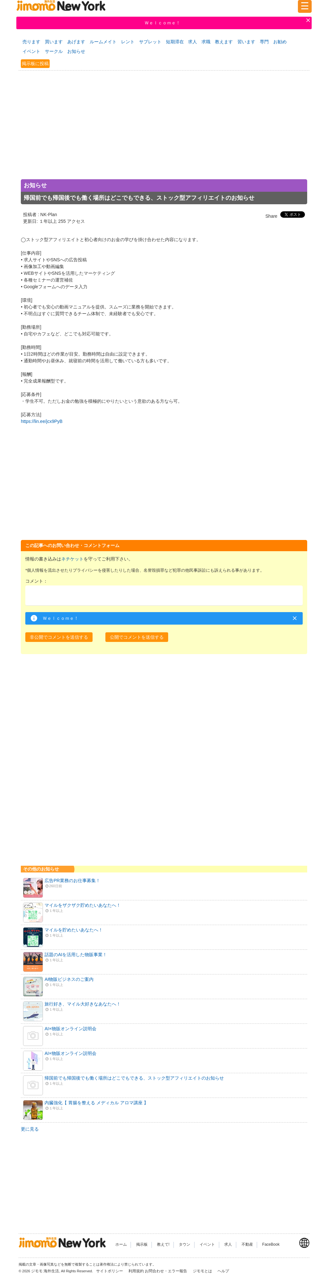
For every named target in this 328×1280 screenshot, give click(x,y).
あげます (76, 41)
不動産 (247, 1244)
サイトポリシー (110, 1271)
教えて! (163, 1244)
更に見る (30, 1129)
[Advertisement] (164, 132)
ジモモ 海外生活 (45, 1271)
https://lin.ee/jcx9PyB (41, 421)
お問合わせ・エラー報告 (166, 1271)
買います (54, 41)
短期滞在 (175, 41)
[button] (59, 637)
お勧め (280, 41)
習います (246, 41)
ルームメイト (103, 41)
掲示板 (142, 1244)
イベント (31, 51)
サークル (54, 51)
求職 (205, 41)
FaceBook (271, 1244)
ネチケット (72, 558)
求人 (192, 41)
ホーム (121, 1244)
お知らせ (76, 51)
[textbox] (164, 595)
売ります (31, 41)
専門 (264, 41)
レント (128, 41)
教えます (224, 41)
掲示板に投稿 (35, 63)
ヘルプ (223, 1271)
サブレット (150, 41)
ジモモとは (203, 1271)
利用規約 (136, 1271)
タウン (184, 1244)
